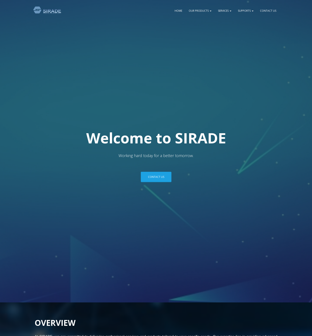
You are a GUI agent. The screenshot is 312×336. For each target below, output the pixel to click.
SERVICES (224, 11)
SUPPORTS (246, 11)
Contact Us (156, 177)
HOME (178, 11)
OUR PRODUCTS (200, 11)
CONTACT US (268, 11)
